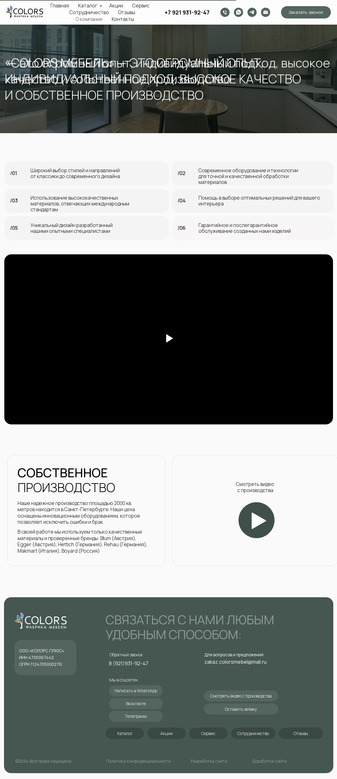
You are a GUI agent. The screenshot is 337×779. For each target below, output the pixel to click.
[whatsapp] (238, 12)
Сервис (141, 5)
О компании (89, 19)
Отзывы (126, 12)
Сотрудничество (89, 12)
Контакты (123, 19)
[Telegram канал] (252, 12)
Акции (116, 5)
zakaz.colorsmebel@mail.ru (235, 661)
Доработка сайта (269, 761)
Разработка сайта (209, 761)
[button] (306, 12)
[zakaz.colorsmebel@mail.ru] (265, 12)
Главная (59, 5)
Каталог (88, 5)
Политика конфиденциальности (138, 761)
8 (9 (113, 663)
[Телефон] (225, 12)
